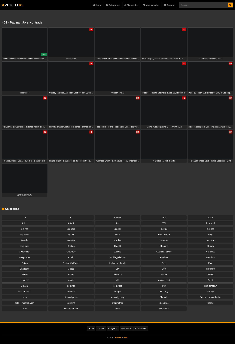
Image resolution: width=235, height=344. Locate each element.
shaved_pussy (117, 297)
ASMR (71, 223)
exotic (71, 257)
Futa (210, 263)
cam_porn (24, 246)
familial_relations (117, 257)
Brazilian (117, 240)
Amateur (118, 217)
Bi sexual (210, 223)
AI (71, 217)
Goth (164, 269)
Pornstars (117, 286)
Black (117, 234)
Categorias (112, 5)
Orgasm (24, 286)
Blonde (24, 240)
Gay (117, 269)
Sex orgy (164, 291)
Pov (164, 286)
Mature (71, 280)
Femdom (210, 257)
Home (97, 5)
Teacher (210, 303)
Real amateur (210, 286)
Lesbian (210, 274)
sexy (24, 297)
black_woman (164, 234)
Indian (71, 274)
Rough (117, 291)
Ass (117, 223)
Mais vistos (131, 5)
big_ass (210, 229)
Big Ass (24, 229)
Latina (164, 274)
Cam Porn (210, 240)
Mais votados (151, 5)
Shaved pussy (71, 297)
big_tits (71, 234)
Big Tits (164, 229)
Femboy (164, 257)
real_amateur (24, 291)
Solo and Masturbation (210, 297)
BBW (164, 223)
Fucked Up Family (71, 263)
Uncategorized (71, 308)
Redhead (71, 291)
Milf (117, 280)
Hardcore (210, 269)
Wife (117, 308)
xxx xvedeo (164, 308)
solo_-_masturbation (24, 303)
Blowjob (71, 240)
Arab (210, 217)
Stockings (164, 303)
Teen (24, 308)
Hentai (25, 274)
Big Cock (71, 229)
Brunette (164, 240)
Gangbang (24, 269)
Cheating (164, 246)
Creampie (71, 252)
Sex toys (210, 291)
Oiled (210, 280)
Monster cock (164, 280)
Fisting (24, 263)
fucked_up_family (117, 263)
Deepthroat (24, 257)
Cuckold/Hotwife (163, 252)
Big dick (117, 229)
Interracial (117, 274)
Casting (70, 246)
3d (24, 217)
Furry (164, 263)
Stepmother (117, 303)
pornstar (71, 286)
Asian (24, 223)
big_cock (24, 234)
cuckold (117, 252)
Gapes (71, 269)
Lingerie (24, 280)
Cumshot (210, 252)
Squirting (71, 303)
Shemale (164, 297)
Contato (169, 5)
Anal (164, 217)
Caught (117, 246)
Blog (210, 234)
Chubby (210, 246)
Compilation (24, 252)
